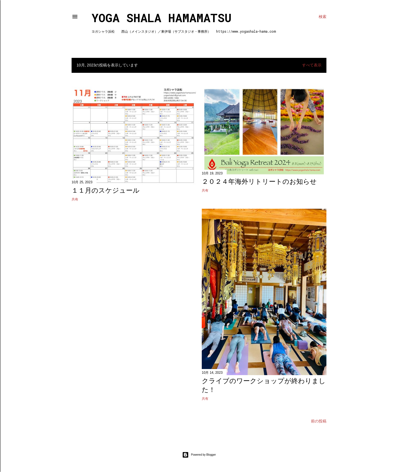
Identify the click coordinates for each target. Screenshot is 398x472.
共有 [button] (75, 199)
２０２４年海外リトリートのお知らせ (259, 181)
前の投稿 (318, 421)
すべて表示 (311, 65)
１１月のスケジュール (106, 190)
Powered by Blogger (199, 455)
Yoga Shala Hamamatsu (161, 17)
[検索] (322, 16)
